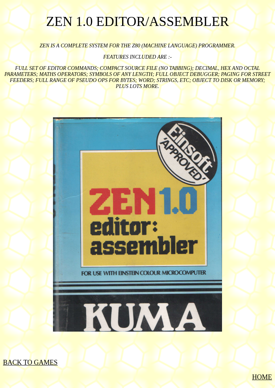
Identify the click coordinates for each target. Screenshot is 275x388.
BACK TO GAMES (30, 362)
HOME (262, 377)
